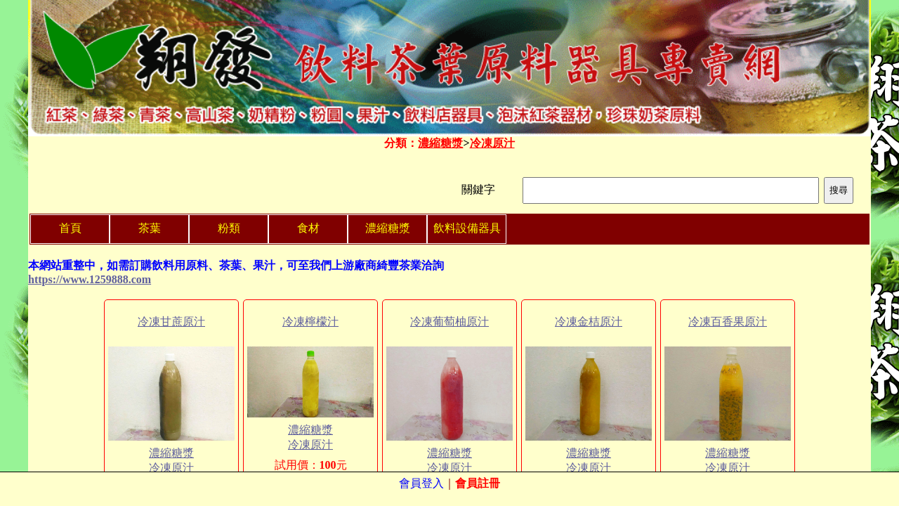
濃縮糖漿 (440, 143)
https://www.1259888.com (89, 279)
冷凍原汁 (492, 143)
